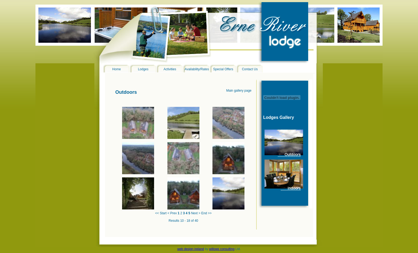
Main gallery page (239, 90)
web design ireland (190, 249)
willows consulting (221, 249)
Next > (195, 213)
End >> (206, 213)
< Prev (172, 213)
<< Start (161, 213)
